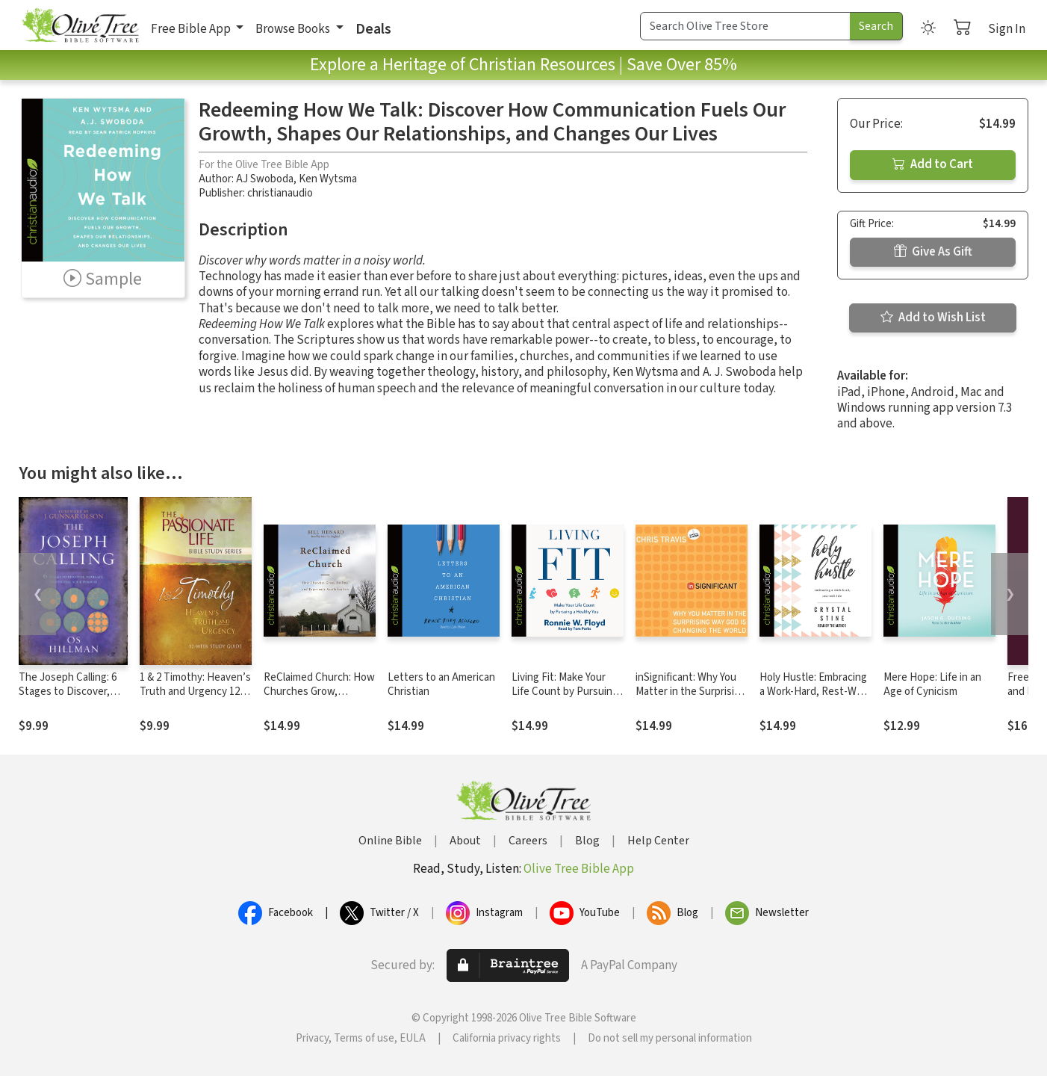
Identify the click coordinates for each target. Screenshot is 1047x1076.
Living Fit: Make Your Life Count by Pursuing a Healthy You (565, 692)
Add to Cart (932, 164)
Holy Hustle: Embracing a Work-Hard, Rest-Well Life (813, 692)
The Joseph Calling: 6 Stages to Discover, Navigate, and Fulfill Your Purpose (67, 699)
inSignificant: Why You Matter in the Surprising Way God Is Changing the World (691, 699)
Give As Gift (933, 252)
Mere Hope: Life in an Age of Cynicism (932, 684)
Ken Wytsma (328, 179)
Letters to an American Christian (441, 684)
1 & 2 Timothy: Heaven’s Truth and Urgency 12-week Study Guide (195, 692)
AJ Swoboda (264, 179)
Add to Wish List (933, 318)
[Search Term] (745, 26)
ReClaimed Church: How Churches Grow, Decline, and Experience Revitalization (320, 699)
